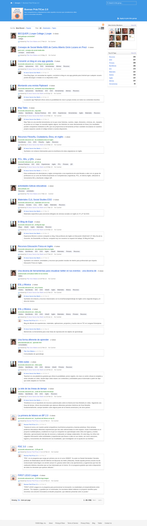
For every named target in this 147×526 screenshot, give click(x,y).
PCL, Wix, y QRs (26, 159)
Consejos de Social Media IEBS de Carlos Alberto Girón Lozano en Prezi (52, 47)
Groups (17, 3)
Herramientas (49, 66)
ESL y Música (24, 284)
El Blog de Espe (25, 222)
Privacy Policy (85, 523)
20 (19, 500)
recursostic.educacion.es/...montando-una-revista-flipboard (36, 88)
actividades (30, 191)
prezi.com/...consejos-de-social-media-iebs (31, 50)
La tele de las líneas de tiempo (32, 388)
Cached (50, 194)
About (51, 523)
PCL (59, 164)
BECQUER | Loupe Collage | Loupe (35, 33)
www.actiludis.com (23, 189)
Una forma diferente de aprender (33, 340)
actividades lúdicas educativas (32, 186)
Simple (99, 28)
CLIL (29, 142)
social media (30, 52)
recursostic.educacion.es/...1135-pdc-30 (30, 449)
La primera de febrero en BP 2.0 (33, 415)
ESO (41, 66)
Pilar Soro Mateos (32, 41)
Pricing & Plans (60, 523)
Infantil (26, 227)
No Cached (51, 41)
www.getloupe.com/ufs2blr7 (26, 36)
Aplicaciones (29, 66)
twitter (20, 276)
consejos (21, 52)
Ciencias (21, 205)
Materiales (88, 113)
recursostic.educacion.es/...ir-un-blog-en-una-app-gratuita (36, 64)
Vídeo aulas (23, 362)
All (40, 28)
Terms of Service (73, 523)
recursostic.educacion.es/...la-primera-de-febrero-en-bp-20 (36, 418)
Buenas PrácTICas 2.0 (36, 9)
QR (71, 164)
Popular (28, 28)
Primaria (65, 164)
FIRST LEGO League (28, 475)
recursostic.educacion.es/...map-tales (29, 111)
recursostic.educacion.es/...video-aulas (30, 365)
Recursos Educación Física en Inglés (35, 246)
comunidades (23, 345)
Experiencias (62, 113)
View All (133, 25)
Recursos (66, 66)
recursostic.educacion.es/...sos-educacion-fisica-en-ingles (36, 249)
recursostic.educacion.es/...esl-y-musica (30, 287)
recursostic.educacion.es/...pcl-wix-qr (29, 162)
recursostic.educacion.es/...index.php (29, 312)
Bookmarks (46, 28)
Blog (93, 523)
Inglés (81, 113)
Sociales (28, 205)
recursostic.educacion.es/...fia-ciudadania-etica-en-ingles (35, 140)
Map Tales (23, 108)
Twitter (100, 523)
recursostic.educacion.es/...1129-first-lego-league (33, 478)
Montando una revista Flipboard (33, 85)
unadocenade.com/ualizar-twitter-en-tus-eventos (33, 274)
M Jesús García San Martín (35, 69)
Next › (94, 500)
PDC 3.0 (22, 446)
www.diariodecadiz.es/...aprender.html (30, 342)
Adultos (21, 66)
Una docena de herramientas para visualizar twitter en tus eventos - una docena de (57, 271)
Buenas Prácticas (40, 113)
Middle (102, 28)
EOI (37, 66)
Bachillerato (39, 91)
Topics (54, 28)
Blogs (20, 227)
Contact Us (108, 523)
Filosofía (41, 142)
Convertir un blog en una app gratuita (35, 61)
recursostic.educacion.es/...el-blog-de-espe (31, 225)
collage (21, 39)
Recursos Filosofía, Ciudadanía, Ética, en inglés (40, 137)
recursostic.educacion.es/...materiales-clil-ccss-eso (34, 202)
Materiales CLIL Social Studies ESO (35, 199)
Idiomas (58, 66)
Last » (100, 500)
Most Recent (20, 28)
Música (68, 290)
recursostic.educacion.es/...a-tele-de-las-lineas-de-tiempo (36, 391)
